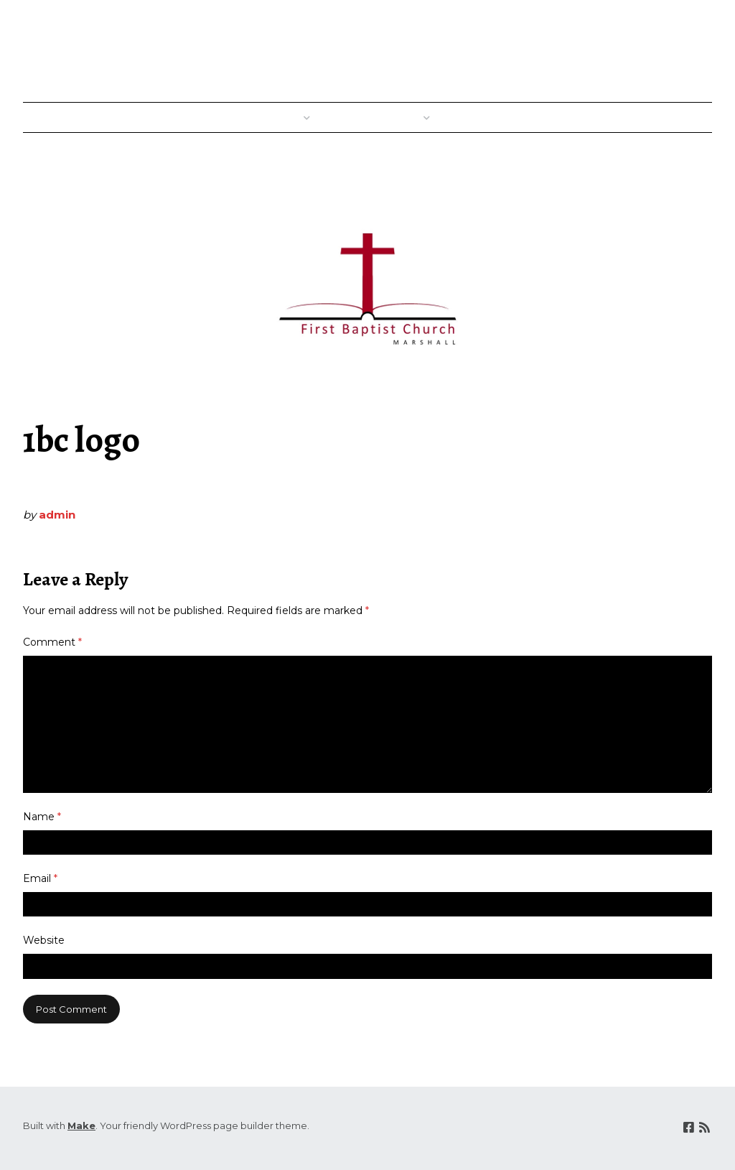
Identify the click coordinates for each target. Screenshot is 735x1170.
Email (40, 878)
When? (286, 117)
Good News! (484, 117)
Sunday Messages (581, 117)
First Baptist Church (578, 47)
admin (57, 514)
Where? (353, 117)
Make (81, 1125)
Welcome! (222, 117)
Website (44, 940)
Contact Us (675, 117)
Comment (52, 642)
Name (42, 816)
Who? (409, 117)
